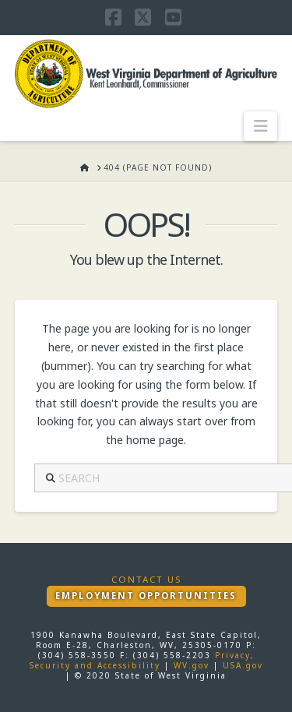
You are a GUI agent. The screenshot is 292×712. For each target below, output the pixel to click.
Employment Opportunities (146, 595)
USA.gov (243, 665)
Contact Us (146, 579)
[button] (260, 126)
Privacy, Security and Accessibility (142, 660)
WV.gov (191, 665)
